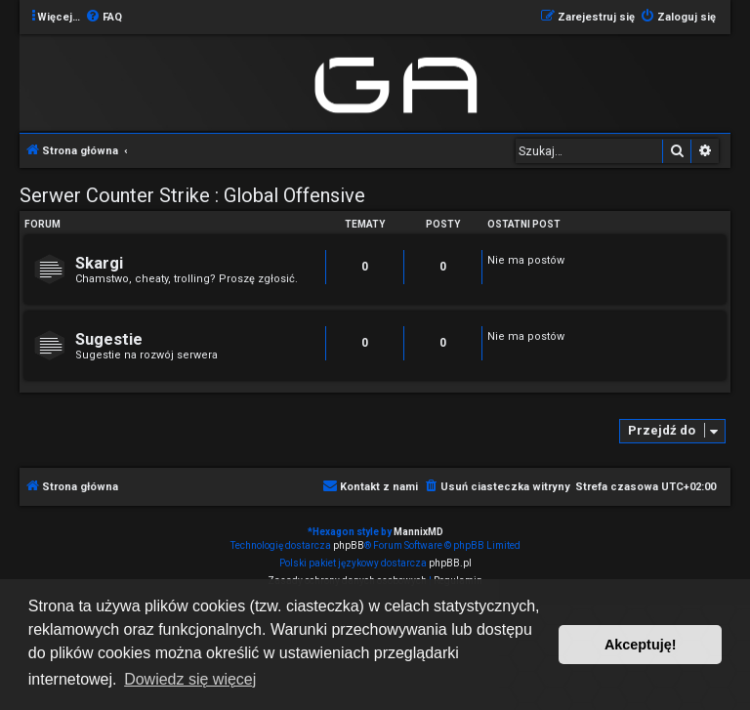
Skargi (99, 263)
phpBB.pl (450, 563)
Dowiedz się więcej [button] (190, 679)
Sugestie (109, 339)
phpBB (348, 545)
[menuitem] (103, 17)
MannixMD (418, 531)
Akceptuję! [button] (640, 644)
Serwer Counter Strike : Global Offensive (192, 195)
